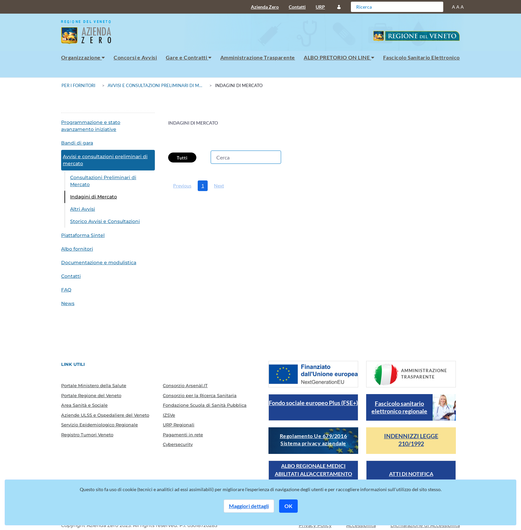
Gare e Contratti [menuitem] (189, 57)
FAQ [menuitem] (66, 290)
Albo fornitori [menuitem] (77, 249)
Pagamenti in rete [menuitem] (183, 434)
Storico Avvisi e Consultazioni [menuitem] (105, 221)
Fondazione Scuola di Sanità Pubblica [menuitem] (205, 405)
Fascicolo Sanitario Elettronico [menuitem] (421, 57)
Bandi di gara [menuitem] (77, 143)
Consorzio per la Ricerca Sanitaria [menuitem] (200, 395)
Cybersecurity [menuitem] (178, 444)
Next (219, 185)
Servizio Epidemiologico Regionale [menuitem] (99, 424)
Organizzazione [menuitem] (83, 57)
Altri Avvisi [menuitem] (82, 209)
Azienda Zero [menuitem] (265, 7)
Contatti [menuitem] (297, 7)
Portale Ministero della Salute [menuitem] (93, 385)
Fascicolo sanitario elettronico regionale (399, 407)
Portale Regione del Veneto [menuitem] (91, 395)
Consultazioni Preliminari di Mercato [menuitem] (103, 180)
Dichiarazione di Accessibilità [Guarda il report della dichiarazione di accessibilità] (425, 525)
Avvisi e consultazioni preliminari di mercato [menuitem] (105, 160)
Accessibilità (361, 525)
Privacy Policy (315, 525)
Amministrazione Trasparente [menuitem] (257, 57)
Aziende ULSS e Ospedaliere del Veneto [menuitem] (105, 415)
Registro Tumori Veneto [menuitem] (87, 434)
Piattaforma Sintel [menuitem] (83, 235)
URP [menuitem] (320, 7)
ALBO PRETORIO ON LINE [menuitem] (339, 57)
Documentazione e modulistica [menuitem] (98, 262)
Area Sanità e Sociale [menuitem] (84, 405)
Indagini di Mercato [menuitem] (93, 197)
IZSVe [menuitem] (169, 415)
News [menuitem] (67, 303)
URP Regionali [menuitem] (178, 424)
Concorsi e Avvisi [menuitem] (135, 57)
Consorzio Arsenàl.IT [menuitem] (185, 385)
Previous (182, 185)
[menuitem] (182, 185)
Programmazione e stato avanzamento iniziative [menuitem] (90, 125)
